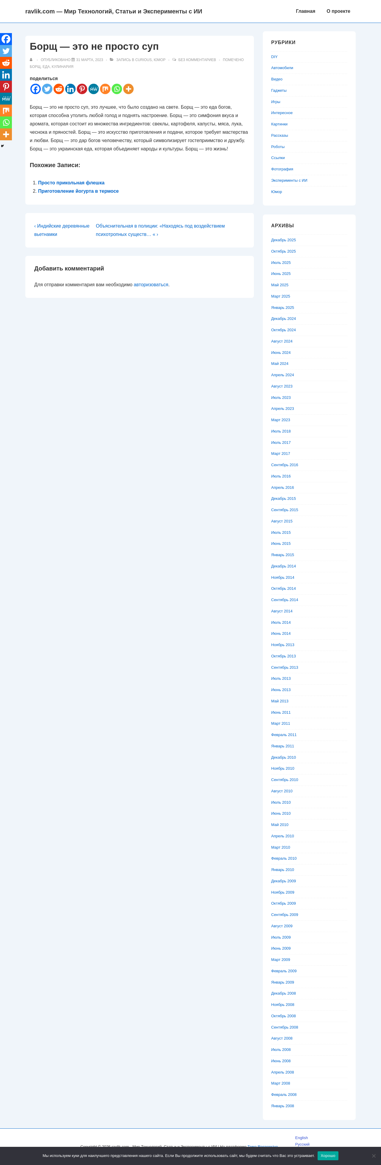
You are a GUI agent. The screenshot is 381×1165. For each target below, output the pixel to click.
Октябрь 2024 (283, 330)
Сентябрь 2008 (284, 1027)
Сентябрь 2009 (284, 914)
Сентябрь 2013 (284, 667)
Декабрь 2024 (283, 318)
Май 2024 (279, 363)
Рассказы (279, 135)
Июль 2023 (281, 397)
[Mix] (105, 89)
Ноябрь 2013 (282, 645)
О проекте (338, 11)
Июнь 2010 (281, 813)
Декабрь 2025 (283, 240)
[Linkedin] (70, 89)
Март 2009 (280, 959)
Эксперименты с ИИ (289, 180)
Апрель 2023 (282, 408)
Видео (276, 79)
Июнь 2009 (281, 948)
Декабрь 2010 (283, 757)
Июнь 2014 (281, 633)
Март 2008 (280, 1083)
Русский (302, 1144)
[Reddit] (59, 89)
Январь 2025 (282, 307)
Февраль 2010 (283, 858)
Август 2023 (282, 386)
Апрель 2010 (282, 836)
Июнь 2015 (281, 543)
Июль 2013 (281, 678)
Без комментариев (197, 60)
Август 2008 (282, 1038)
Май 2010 (279, 824)
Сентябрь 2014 (284, 600)
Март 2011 (280, 723)
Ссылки (278, 157)
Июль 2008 (281, 1049)
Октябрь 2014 (283, 588)
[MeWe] (93, 89)
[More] (128, 89)
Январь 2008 (282, 1106)
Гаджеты (279, 90)
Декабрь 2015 (283, 498)
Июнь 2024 (281, 352)
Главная (305, 11)
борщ (35, 67)
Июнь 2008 (281, 1061)
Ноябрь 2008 (282, 1004)
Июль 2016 (281, 476)
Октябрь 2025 (283, 251)
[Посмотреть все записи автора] (32, 60)
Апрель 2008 (282, 1072)
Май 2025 (279, 285)
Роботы (278, 146)
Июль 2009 (281, 937)
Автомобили (282, 68)
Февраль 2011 (283, 734)
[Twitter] (47, 89)
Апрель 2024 (282, 375)
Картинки (279, 124)
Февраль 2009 (283, 971)
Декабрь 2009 (283, 881)
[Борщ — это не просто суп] (89, 60)
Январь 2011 (282, 746)
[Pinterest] (82, 89)
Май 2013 (279, 701)
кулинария (63, 67)
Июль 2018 (281, 431)
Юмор (159, 60)
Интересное (282, 113)
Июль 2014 (281, 622)
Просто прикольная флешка (71, 182)
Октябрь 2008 (283, 1016)
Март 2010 (280, 847)
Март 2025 (280, 296)
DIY (274, 57)
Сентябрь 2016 (284, 465)
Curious (143, 60)
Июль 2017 (281, 442)
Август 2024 (282, 341)
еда (46, 67)
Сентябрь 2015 (284, 510)
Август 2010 (282, 791)
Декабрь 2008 (283, 993)
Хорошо (328, 1155)
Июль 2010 (281, 802)
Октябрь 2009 (283, 903)
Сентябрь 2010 (284, 779)
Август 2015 (282, 521)
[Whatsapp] (117, 89)
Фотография (282, 169)
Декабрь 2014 (283, 566)
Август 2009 (282, 926)
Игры (275, 101)
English (301, 1138)
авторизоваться (151, 284)
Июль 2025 (281, 262)
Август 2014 (282, 611)
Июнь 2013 (281, 690)
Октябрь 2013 (283, 656)
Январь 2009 (282, 982)
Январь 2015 (282, 555)
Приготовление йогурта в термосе (78, 191)
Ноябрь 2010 (282, 768)
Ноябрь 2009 (282, 892)
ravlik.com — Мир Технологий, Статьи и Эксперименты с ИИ (113, 11)
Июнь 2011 (281, 712)
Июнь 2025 (281, 273)
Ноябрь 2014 (282, 577)
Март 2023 (280, 420)
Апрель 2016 (282, 487)
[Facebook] (35, 89)
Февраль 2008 (283, 1094)
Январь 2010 (282, 869)
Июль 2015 (281, 532)
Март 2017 (280, 453)
